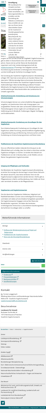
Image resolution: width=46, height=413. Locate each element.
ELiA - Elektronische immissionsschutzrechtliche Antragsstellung (22, 365)
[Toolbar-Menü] (2, 2)
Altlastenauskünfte (7, 359)
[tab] (23, 226)
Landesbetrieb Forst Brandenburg (12, 395)
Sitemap (3, 344)
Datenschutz (25, 408)
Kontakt (42, 408)
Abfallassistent (6, 356)
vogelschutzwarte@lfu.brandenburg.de (14, 301)
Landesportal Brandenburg (10, 338)
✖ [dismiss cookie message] (38, 2)
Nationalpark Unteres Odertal (11, 398)
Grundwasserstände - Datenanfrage (13, 368)
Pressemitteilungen (10, 277)
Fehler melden (5, 347)
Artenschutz (18, 329)
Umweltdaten (5, 376)
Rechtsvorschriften (10, 279)
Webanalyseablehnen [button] (32, 11)
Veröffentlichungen (10, 281)
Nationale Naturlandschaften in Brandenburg (16, 370)
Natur (11, 329)
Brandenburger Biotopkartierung (12, 362)
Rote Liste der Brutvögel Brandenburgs (17, 237)
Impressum (34, 408)
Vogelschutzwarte (28, 329)
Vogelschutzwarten (7, 67)
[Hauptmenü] (2, 18)
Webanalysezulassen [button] (32, 6)
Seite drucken (37, 261)
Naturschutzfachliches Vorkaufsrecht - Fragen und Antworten (21, 373)
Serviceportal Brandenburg (10, 341)
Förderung (7, 275)
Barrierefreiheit (14, 408)
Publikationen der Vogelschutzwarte (16, 235)
